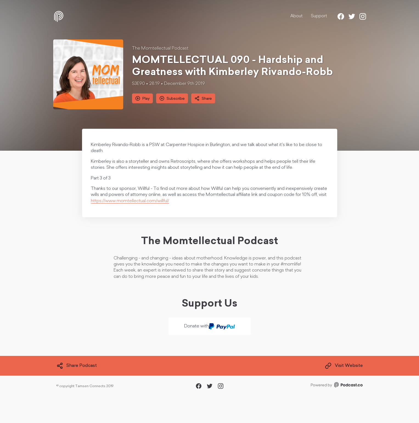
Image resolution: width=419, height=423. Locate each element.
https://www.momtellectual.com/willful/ (130, 201)
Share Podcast (77, 365)
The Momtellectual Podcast (160, 48)
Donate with (209, 326)
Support (319, 16)
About (296, 16)
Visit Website (344, 365)
